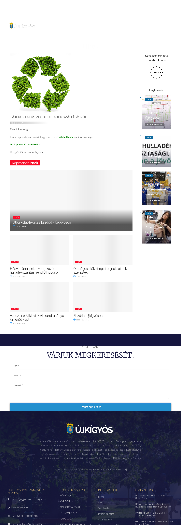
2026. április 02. (20, 227)
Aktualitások (105, 502)
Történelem (105, 508)
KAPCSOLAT (67, 518)
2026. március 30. (18, 324)
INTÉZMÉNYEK (68, 513)
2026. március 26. (81, 320)
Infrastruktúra (106, 514)
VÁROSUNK (66, 501)
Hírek (16, 217)
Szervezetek (105, 519)
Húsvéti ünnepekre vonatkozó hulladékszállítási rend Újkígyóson (35, 270)
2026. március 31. (18, 276)
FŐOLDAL (66, 495)
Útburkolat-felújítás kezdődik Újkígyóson (42, 222)
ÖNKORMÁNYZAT (70, 507)
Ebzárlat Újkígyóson (88, 316)
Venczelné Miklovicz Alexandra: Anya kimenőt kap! (37, 317)
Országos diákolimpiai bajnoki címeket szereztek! (101, 270)
